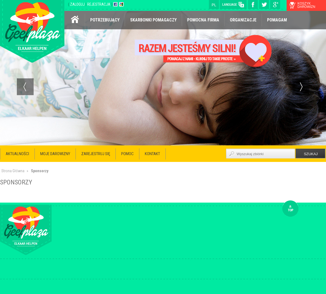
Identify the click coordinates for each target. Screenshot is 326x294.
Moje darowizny (55, 153)
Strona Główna (12, 171)
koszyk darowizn (306, 5)
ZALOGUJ (78, 4)
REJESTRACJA (99, 4)
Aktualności (17, 153)
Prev (25, 86)
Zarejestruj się (95, 153)
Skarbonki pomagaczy (153, 20)
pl (214, 5)
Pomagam (277, 20)
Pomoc (127, 153)
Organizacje (243, 20)
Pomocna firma (203, 20)
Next (300, 86)
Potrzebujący (105, 20)
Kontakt (152, 153)
